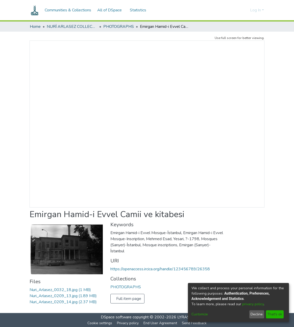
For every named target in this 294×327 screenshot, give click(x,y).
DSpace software (116, 317)
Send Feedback (194, 323)
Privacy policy (128, 323)
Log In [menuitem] (255, 10)
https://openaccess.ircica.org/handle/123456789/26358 (160, 269)
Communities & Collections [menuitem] (68, 10)
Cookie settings (99, 323)
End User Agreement (160, 323)
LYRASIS (185, 317)
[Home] (35, 10)
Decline (257, 314)
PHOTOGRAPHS (118, 26)
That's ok (274, 314)
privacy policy (253, 304)
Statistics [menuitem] (139, 10)
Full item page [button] (129, 298)
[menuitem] (111, 10)
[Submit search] (238, 10)
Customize (199, 314)
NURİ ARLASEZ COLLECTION (72, 26)
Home (35, 26)
